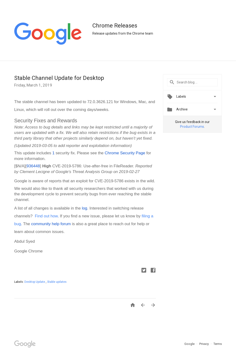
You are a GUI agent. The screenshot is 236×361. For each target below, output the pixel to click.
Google (189, 344)
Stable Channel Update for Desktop (59, 78)
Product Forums (192, 126)
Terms (217, 344)
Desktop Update (35, 281)
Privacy (204, 344)
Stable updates (57, 281)
